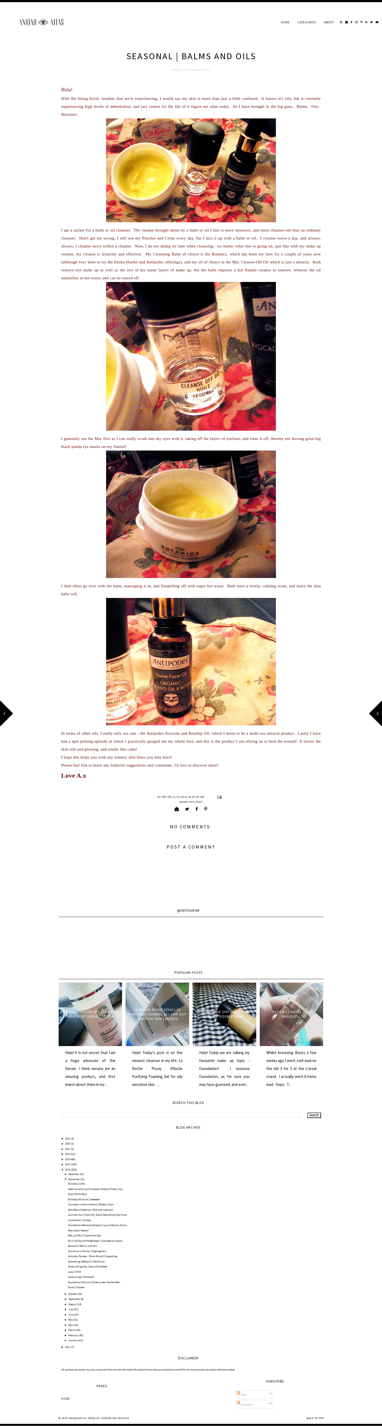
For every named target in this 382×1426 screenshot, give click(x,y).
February (73, 1335)
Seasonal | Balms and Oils (82, 1246)
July (71, 1309)
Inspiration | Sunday (79, 1220)
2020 (68, 1143)
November (74, 1179)
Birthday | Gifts (76, 1183)
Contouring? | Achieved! (81, 1277)
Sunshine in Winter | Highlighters (87, 1251)
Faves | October (76, 1287)
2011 (68, 1347)
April (71, 1325)
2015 (68, 1154)
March (72, 1330)
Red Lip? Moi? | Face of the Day (84, 1235)
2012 (68, 1169)
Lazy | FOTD (74, 1272)
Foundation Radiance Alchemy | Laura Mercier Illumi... (98, 1225)
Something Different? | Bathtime (86, 1261)
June (71, 1314)
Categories (307, 22)
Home (285, 22)
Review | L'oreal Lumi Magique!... (291, 1014)
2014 (68, 1159)
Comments (245, 1404)
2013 (68, 1164)
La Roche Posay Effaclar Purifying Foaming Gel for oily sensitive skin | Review (157, 1014)
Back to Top (315, 1418)
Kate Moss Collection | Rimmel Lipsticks (90, 1209)
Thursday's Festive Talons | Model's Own (91, 1204)
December (74, 1174)
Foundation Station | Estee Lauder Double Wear (224, 1014)
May (71, 1319)
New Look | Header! (78, 1230)
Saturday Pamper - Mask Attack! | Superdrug (92, 1256)
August (72, 1304)
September (74, 1299)
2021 (68, 1138)
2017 (68, 1149)
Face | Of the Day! (77, 1194)
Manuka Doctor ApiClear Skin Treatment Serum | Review (90, 1014)
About (329, 22)
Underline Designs (115, 1418)
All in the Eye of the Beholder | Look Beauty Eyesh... (96, 1241)
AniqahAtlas (78, 1418)
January (73, 1340)
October (72, 1294)
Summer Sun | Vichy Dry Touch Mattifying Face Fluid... (98, 1215)
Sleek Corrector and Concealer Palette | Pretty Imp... (96, 1189)
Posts (242, 1395)
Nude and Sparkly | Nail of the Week (87, 1266)
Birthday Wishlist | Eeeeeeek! (84, 1199)
